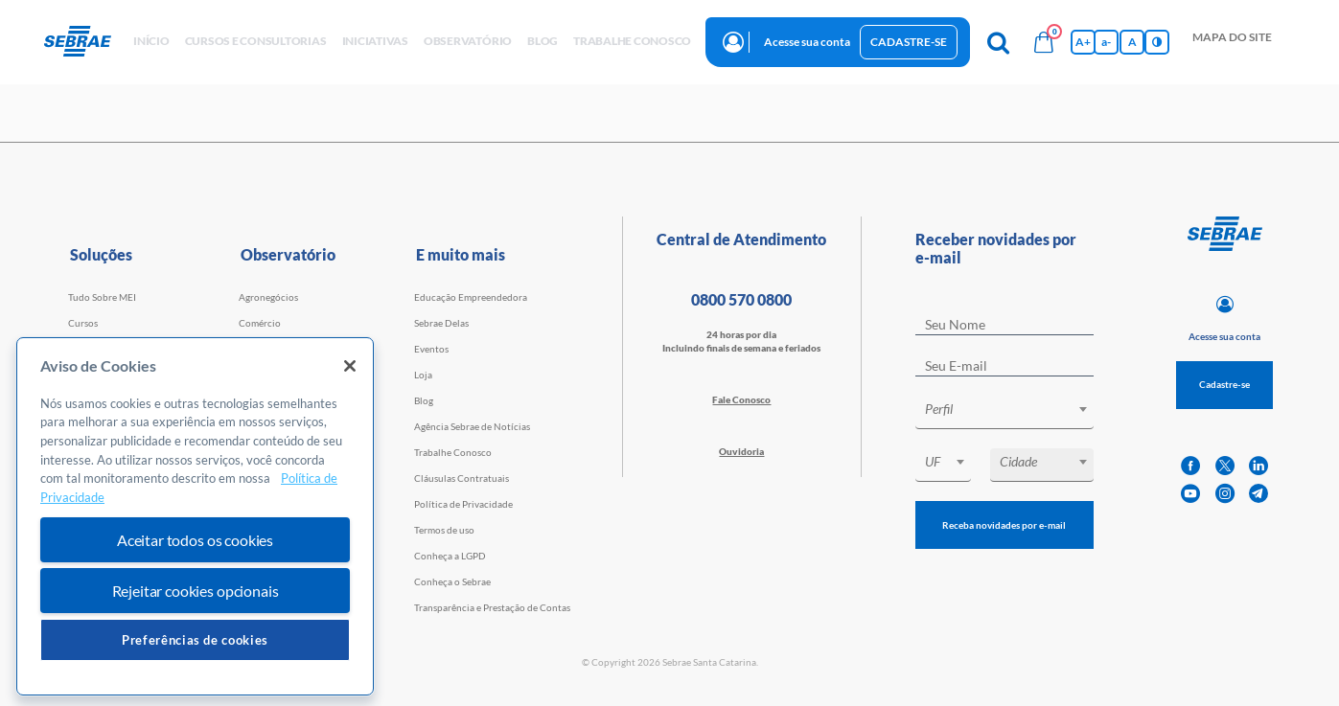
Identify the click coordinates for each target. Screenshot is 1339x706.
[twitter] (1225, 466)
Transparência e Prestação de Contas (492, 607)
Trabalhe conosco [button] (632, 41)
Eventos (431, 348)
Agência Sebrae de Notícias (472, 426)
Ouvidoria (741, 451)
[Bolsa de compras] (1044, 42)
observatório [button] (468, 41)
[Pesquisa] (998, 42)
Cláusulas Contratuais (461, 478)
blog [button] (542, 41)
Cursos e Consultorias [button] (256, 41)
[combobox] (1004, 412)
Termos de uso (444, 529)
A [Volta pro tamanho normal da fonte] (1132, 41)
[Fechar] (350, 366)
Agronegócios (268, 297)
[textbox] (1014, 409)
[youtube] (1190, 494)
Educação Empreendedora (470, 297)
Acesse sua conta (807, 41)
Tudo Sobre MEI (102, 297)
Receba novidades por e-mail (1004, 525)
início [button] (151, 41)
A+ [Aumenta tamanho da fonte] (1083, 41)
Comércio (260, 323)
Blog (423, 400)
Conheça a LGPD (450, 555)
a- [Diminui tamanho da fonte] (1106, 41)
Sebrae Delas (441, 323)
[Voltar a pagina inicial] (85, 42)
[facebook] (1190, 466)
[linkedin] (1258, 466)
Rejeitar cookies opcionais (195, 590)
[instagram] (1225, 494)
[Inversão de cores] (1156, 42)
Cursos (83, 323)
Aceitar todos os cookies (195, 540)
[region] (195, 516)
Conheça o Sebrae (452, 581)
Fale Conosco (741, 399)
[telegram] (1258, 494)
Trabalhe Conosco (453, 452)
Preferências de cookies (195, 640)
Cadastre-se (908, 41)
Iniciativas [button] (375, 41)
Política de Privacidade (463, 504)
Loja (423, 374)
